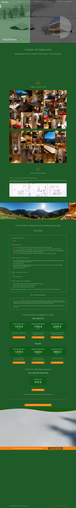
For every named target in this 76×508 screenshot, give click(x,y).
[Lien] (6, 1)
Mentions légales (64, 506)
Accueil (53, 506)
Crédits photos (57, 506)
